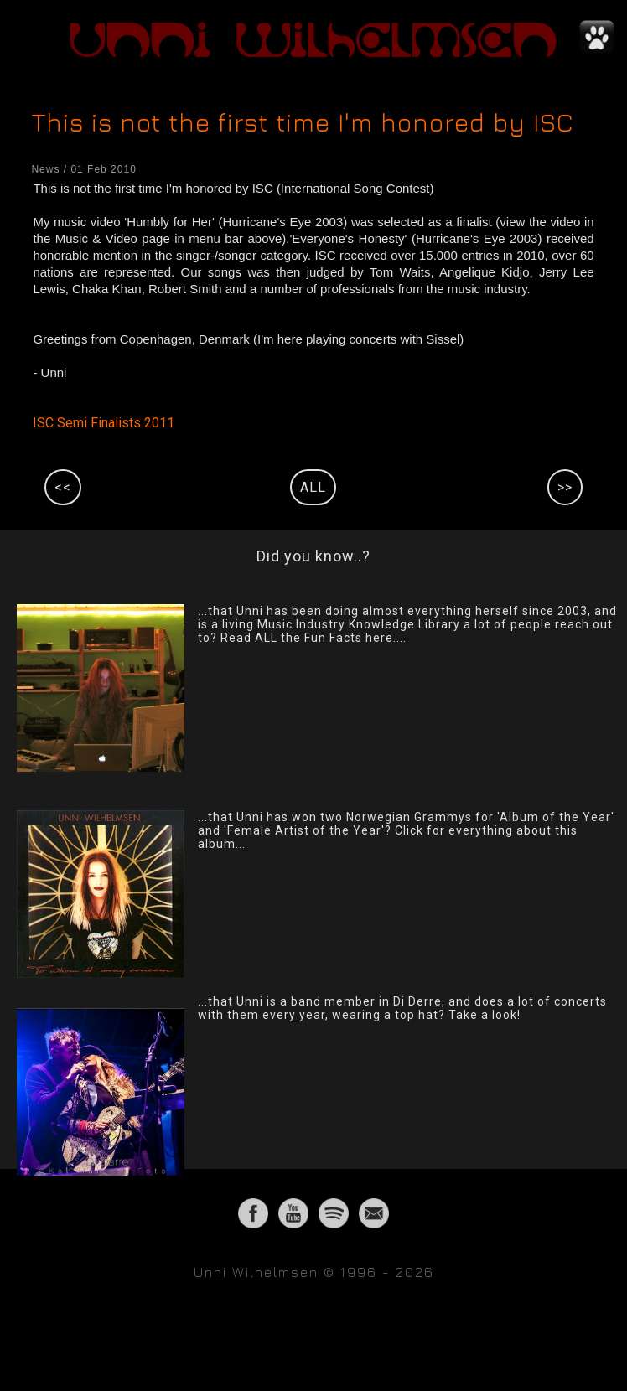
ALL (313, 487)
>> (565, 487)
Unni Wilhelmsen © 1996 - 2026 (314, 1272)
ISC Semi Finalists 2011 (103, 423)
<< (62, 487)
